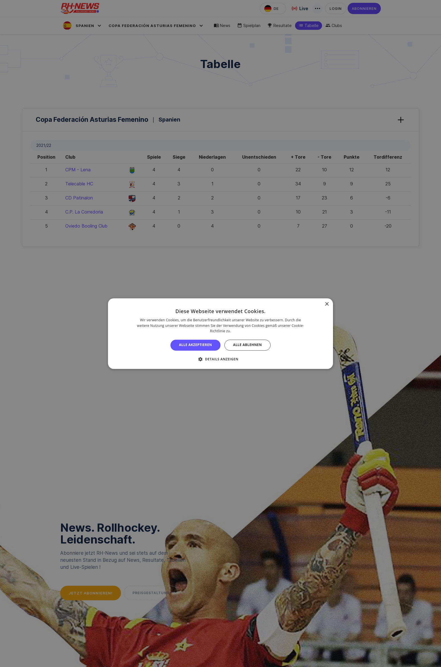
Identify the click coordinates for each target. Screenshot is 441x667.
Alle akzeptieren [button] (195, 345)
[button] (220, 359)
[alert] (220, 333)
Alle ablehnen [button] (247, 345)
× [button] (327, 304)
